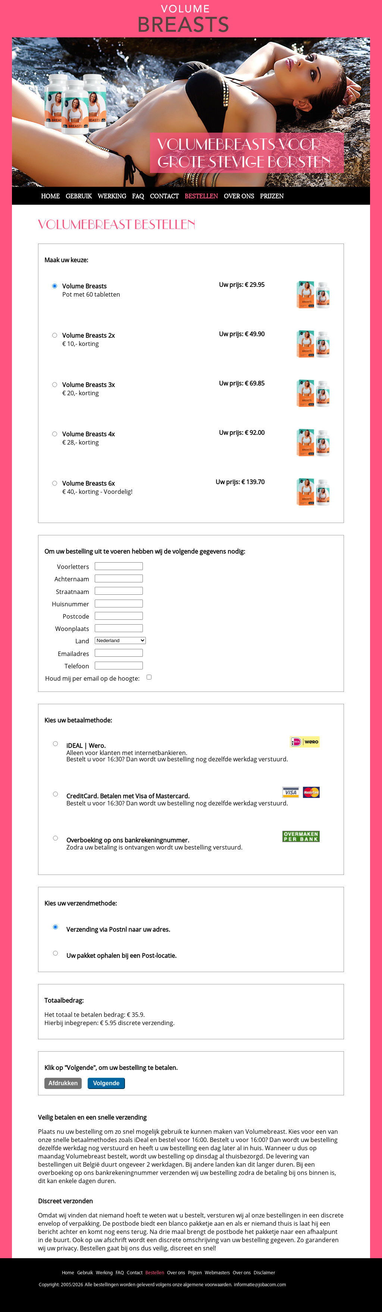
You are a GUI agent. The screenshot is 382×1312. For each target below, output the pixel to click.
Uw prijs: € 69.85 (241, 383)
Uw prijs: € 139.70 (240, 482)
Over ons (239, 195)
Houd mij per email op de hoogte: (92, 678)
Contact (164, 195)
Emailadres (73, 654)
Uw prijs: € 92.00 (241, 432)
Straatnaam (72, 592)
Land (82, 641)
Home (50, 195)
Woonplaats (72, 629)
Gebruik (79, 195)
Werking (112, 195)
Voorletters (73, 567)
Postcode (76, 616)
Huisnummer (70, 604)
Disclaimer (264, 1273)
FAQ (138, 195)
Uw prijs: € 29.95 (241, 285)
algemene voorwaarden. (207, 1284)
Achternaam (71, 579)
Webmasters (217, 1273)
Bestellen (201, 195)
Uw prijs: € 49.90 (241, 334)
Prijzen (272, 195)
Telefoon (77, 666)
